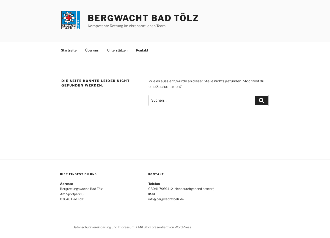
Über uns (92, 50)
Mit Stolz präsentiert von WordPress (164, 227)
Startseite (69, 50)
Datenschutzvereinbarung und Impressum (104, 227)
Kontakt (142, 50)
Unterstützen (117, 50)
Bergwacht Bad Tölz (143, 18)
